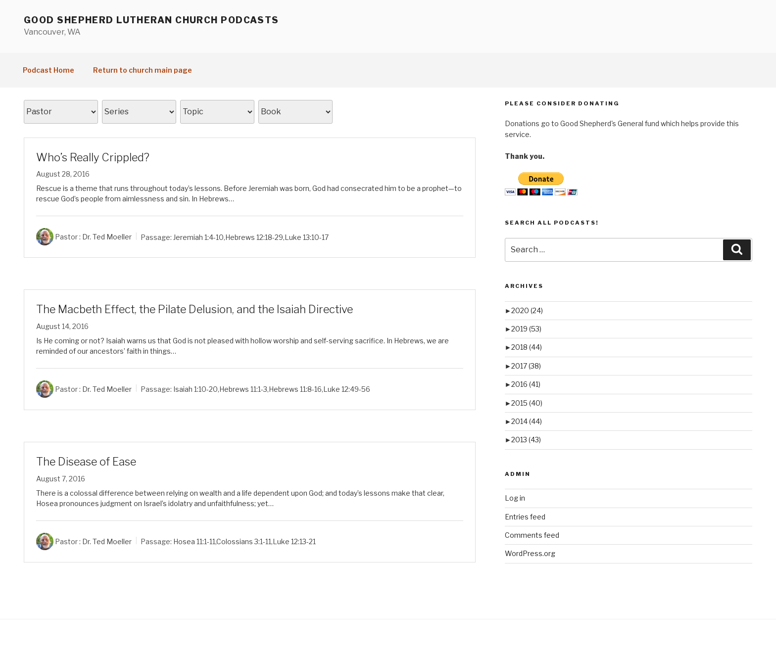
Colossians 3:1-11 (243, 541)
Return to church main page (142, 70)
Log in (515, 498)
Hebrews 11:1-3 (243, 389)
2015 (526, 403)
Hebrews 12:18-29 (254, 237)
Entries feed (525, 517)
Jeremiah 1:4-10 (198, 237)
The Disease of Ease (86, 461)
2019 (526, 329)
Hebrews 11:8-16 (295, 389)
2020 (527, 310)
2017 (526, 366)
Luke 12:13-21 (294, 541)
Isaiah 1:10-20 (195, 389)
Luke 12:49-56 (346, 389)
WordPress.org (530, 553)
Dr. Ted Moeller (107, 237)
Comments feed (532, 535)
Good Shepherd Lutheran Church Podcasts (151, 20)
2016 (525, 384)
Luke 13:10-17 (307, 237)
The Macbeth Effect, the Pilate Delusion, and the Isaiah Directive (194, 309)
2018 (526, 347)
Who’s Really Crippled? (92, 157)
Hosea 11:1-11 (194, 541)
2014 (526, 421)
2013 (526, 439)
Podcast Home (48, 70)
